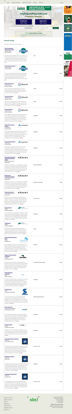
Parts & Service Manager (10, 66)
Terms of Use (54, 407)
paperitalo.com (6, 409)
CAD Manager (8, 223)
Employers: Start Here (16, 2)
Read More (16, 92)
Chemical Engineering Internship (12, 339)
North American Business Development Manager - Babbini (10, 158)
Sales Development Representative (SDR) (9, 49)
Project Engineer (8, 207)
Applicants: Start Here (26, 2)
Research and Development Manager (10, 176)
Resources (41, 2)
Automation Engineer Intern (11, 374)
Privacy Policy (60, 407)
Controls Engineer (8, 324)
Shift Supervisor (8, 289)
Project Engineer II (8, 307)
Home (8, 2)
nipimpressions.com (7, 405)
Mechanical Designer (9, 83)
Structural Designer (9, 96)
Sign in (62, 2)
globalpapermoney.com (8, 407)
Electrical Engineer (9, 109)
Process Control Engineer (10, 141)
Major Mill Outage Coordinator (8, 273)
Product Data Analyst (9, 192)
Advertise (35, 2)
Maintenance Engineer (9, 356)
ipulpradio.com (6, 403)
